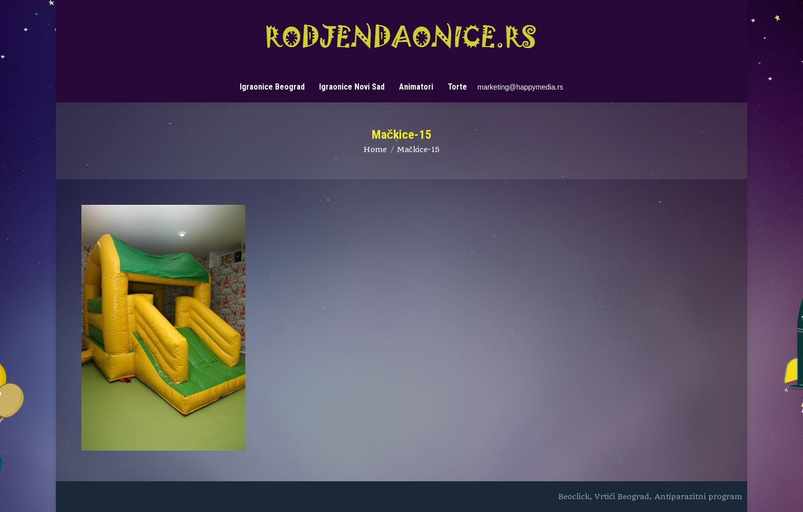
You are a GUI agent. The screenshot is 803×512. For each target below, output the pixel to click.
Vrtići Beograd (622, 496)
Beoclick (573, 496)
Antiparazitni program (698, 496)
